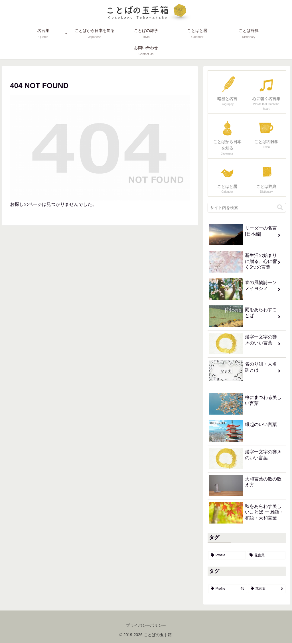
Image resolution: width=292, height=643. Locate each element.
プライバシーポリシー (146, 625)
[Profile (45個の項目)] (227, 555)
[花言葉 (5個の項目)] (266, 555)
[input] (247, 207)
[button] (280, 207)
